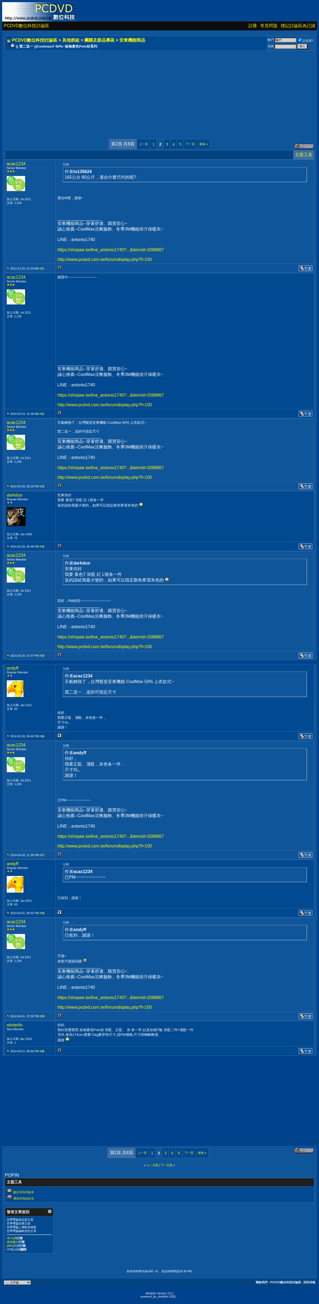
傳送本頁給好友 (23, 1198)
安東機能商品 (132, 40)
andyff (12, 668)
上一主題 (152, 1165)
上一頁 (143, 144)
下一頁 (190, 144)
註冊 (252, 25)
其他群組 (70, 40)
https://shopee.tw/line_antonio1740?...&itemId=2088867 (110, 249)
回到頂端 (309, 1282)
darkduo (14, 495)
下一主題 (166, 1165)
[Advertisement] (159, 89)
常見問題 (269, 25)
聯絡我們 (262, 1282)
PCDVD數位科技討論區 (26, 25)
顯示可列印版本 (23, 1192)
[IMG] (10, 1245)
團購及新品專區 (99, 40)
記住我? (305, 40)
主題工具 (303, 154)
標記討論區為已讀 (298, 25)
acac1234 (16, 163)
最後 (203, 144)
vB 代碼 (12, 1238)
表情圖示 (13, 1242)
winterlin (15, 1025)
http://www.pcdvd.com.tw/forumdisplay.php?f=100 (104, 259)
